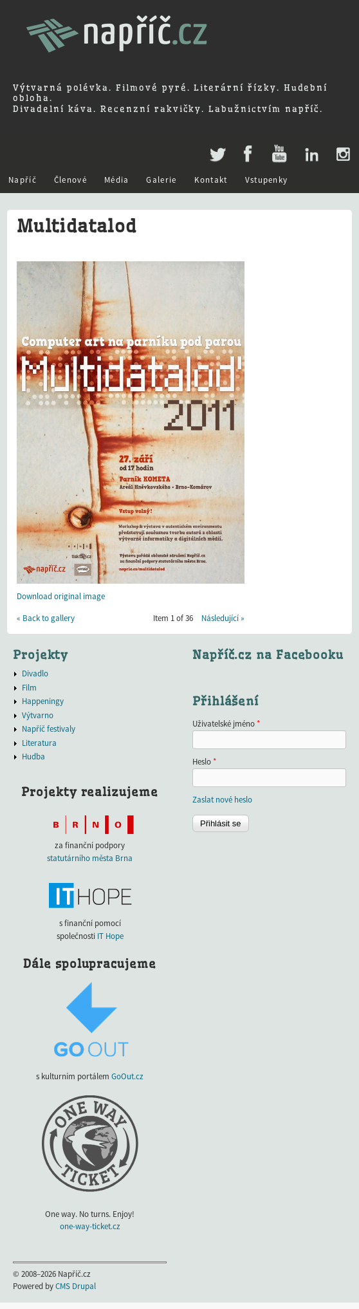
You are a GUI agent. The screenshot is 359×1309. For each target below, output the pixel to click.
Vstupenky (266, 179)
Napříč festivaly (48, 728)
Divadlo (35, 673)
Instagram (342, 154)
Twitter (216, 147)
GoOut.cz (127, 1076)
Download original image (61, 596)
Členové (70, 179)
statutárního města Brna (90, 858)
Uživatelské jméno (226, 723)
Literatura (39, 743)
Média (116, 179)
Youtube (278, 154)
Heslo (204, 761)
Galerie (161, 179)
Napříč (22, 179)
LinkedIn (311, 154)
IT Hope (110, 936)
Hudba (33, 756)
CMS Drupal (75, 1286)
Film (29, 687)
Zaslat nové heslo (222, 799)
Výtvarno (37, 715)
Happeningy (43, 701)
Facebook (248, 154)
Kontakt (211, 179)
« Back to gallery (46, 618)
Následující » (222, 618)
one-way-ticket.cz (90, 1226)
